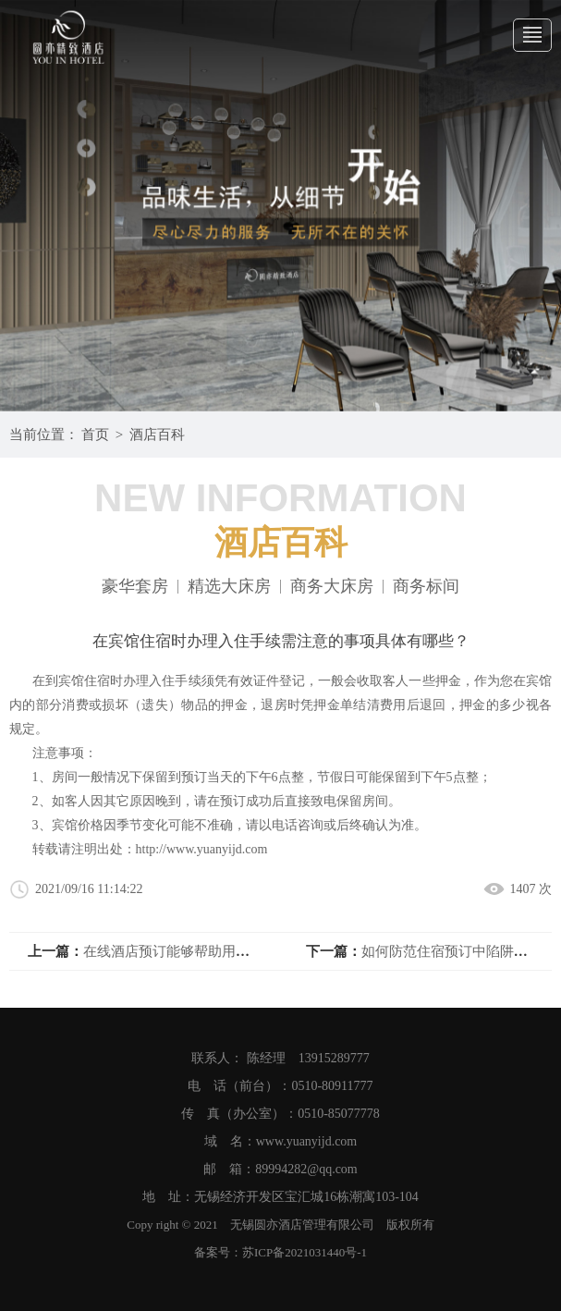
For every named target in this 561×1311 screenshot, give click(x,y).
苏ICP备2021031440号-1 (304, 1252)
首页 (95, 434)
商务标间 (426, 587)
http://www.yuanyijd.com (202, 849)
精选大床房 (229, 587)
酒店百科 (157, 434)
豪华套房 (135, 587)
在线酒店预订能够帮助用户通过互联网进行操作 (228, 951)
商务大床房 (331, 587)
